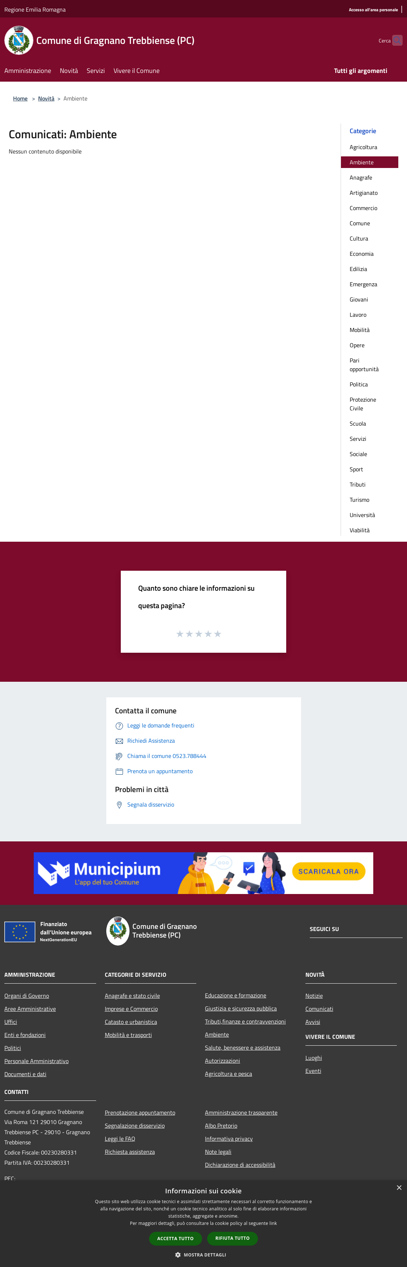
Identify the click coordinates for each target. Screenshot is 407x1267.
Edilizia (358, 269)
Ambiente (362, 162)
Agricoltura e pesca (228, 1073)
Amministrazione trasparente (241, 1112)
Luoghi (313, 1057)
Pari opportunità (364, 364)
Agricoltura (363, 147)
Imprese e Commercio (131, 1008)
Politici (12, 1047)
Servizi (358, 438)
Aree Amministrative (30, 1008)
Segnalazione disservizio (135, 1125)
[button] (203, 1254)
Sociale (358, 454)
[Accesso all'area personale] (373, 10)
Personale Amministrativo (36, 1061)
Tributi (358, 484)
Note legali (218, 1151)
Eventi (313, 1070)
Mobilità (360, 329)
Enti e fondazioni (25, 1034)
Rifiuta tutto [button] (232, 1238)
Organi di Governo (26, 995)
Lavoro (358, 314)
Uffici (10, 1021)
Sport (356, 469)
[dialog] (203, 1223)
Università (362, 515)
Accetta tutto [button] (175, 1238)
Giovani (359, 299)
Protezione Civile (363, 404)
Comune (360, 223)
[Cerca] (394, 40)
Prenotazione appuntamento (140, 1112)
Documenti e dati (25, 1074)
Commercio (363, 208)
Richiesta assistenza (130, 1151)
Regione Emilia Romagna (35, 9)
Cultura (359, 238)
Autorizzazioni (222, 1060)
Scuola (358, 423)
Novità (46, 98)
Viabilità (360, 530)
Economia (362, 253)
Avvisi (312, 1021)
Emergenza (363, 284)
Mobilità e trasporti (128, 1034)
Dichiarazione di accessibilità (240, 1164)
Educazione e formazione (235, 995)
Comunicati (319, 1008)
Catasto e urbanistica (131, 1021)
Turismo (359, 499)
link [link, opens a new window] (273, 1223)
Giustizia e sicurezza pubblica (241, 1008)
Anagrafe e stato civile (132, 995)
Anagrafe (361, 177)
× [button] (399, 1188)
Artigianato (364, 192)
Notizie (314, 995)
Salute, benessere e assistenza (242, 1047)
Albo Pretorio (221, 1125)
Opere (357, 345)
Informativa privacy (229, 1138)
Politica (359, 384)
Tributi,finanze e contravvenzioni (245, 1021)
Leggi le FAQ (120, 1138)
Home (20, 98)
